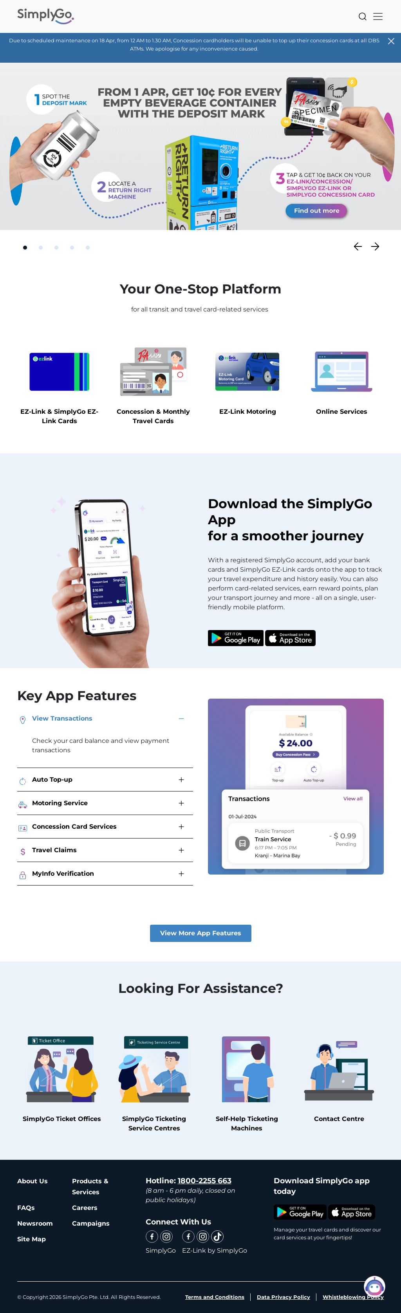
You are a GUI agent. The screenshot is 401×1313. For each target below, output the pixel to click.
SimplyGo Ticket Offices (62, 1076)
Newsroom (35, 1223)
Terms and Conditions (214, 1297)
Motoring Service (52, 804)
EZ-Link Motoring (248, 378)
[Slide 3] (56, 248)
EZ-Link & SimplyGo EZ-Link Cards (59, 383)
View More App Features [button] (200, 933)
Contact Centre (339, 1076)
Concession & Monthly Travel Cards (153, 383)
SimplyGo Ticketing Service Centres (154, 1080)
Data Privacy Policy (283, 1297)
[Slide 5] (88, 248)
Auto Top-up (44, 781)
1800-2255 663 (204, 1180)
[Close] (391, 41)
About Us (32, 1181)
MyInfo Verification (55, 875)
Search (362, 16)
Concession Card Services (67, 828)
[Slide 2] (41, 248)
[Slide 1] (25, 248)
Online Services (342, 378)
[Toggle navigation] (375, 16)
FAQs (26, 1208)
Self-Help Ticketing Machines (246, 1080)
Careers (85, 1208)
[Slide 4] (72, 248)
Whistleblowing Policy (353, 1297)
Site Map (31, 1239)
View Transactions (54, 720)
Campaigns (91, 1223)
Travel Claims (47, 851)
